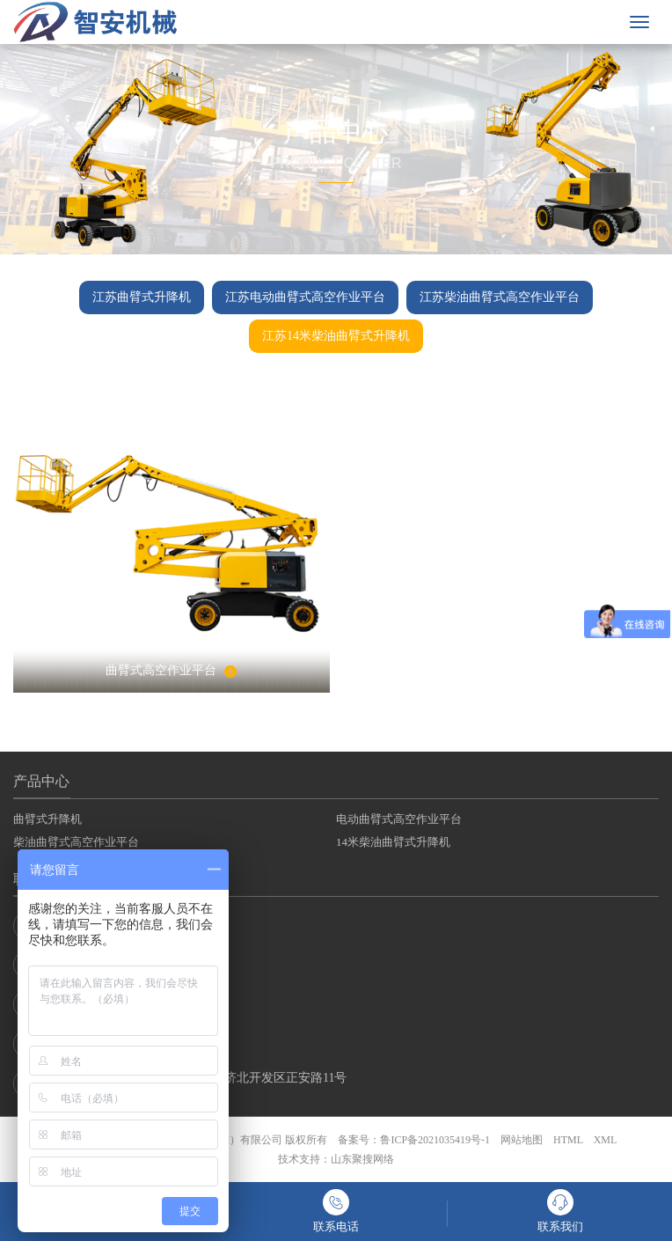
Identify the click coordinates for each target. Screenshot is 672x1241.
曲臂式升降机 (47, 819)
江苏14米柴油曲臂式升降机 (336, 335)
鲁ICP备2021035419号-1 (435, 1140)
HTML (568, 1140)
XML (605, 1140)
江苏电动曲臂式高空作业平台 (305, 297)
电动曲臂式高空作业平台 (399, 819)
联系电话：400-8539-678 (98, 926)
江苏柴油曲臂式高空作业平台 (500, 297)
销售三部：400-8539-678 (98, 1044)
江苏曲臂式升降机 (141, 297)
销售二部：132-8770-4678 (101, 1004)
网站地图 (521, 1140)
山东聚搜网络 (362, 1159)
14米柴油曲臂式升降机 (393, 841)
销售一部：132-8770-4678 (101, 965)
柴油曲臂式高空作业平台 (76, 841)
